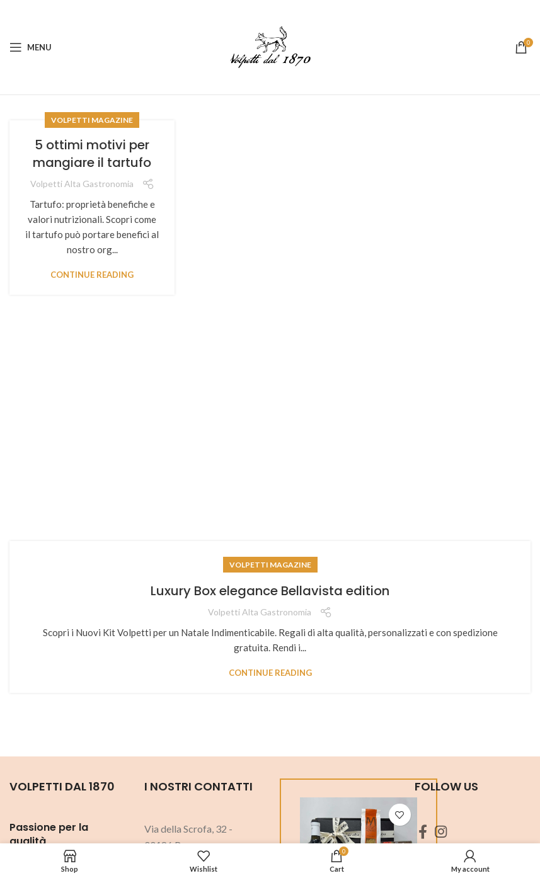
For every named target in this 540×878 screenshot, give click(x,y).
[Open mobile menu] (30, 47)
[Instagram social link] (441, 831)
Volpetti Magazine (92, 120)
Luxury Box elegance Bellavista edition (270, 591)
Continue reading (92, 275)
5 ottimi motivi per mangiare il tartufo (92, 153)
